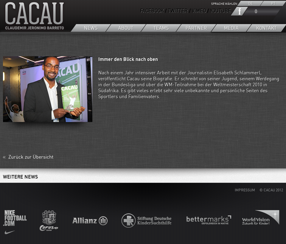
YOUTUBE (220, 11)
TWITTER (178, 11)
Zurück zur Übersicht (30, 158)
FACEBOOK (152, 11)
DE (250, 3)
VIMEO (199, 11)
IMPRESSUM (245, 190)
